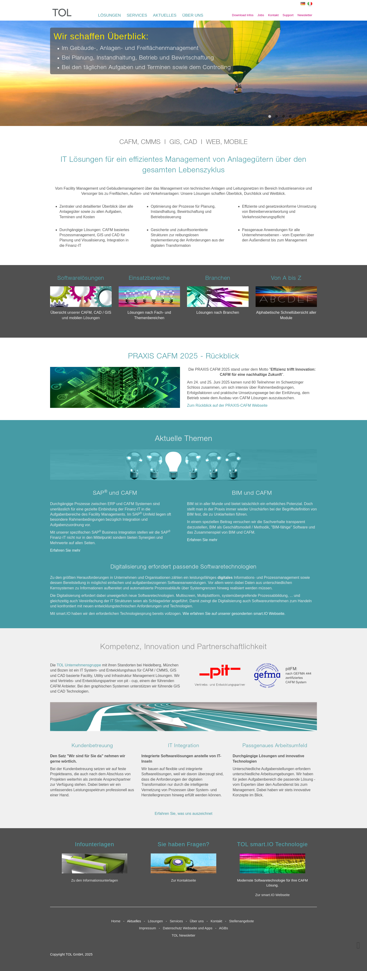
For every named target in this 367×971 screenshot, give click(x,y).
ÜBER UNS (192, 15)
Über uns (197, 921)
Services (178, 921)
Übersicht (58, 312)
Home (115, 921)
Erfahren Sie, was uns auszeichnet (183, 814)
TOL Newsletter (183, 935)
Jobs (260, 15)
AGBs (223, 928)
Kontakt (273, 15)
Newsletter (304, 15)
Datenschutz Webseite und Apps (188, 928)
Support (288, 15)
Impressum (147, 928)
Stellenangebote (242, 921)
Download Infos (242, 15)
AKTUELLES (164, 15)
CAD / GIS (102, 312)
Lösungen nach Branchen (217, 312)
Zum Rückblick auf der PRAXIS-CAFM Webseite (227, 405)
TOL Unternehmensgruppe (79, 665)
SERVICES (137, 15)
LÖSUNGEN (109, 15)
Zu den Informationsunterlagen (94, 880)
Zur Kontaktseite (183, 880)
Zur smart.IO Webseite (272, 895)
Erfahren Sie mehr (65, 550)
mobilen (76, 318)
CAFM (86, 312)
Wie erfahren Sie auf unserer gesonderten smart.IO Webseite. (234, 614)
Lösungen (155, 921)
